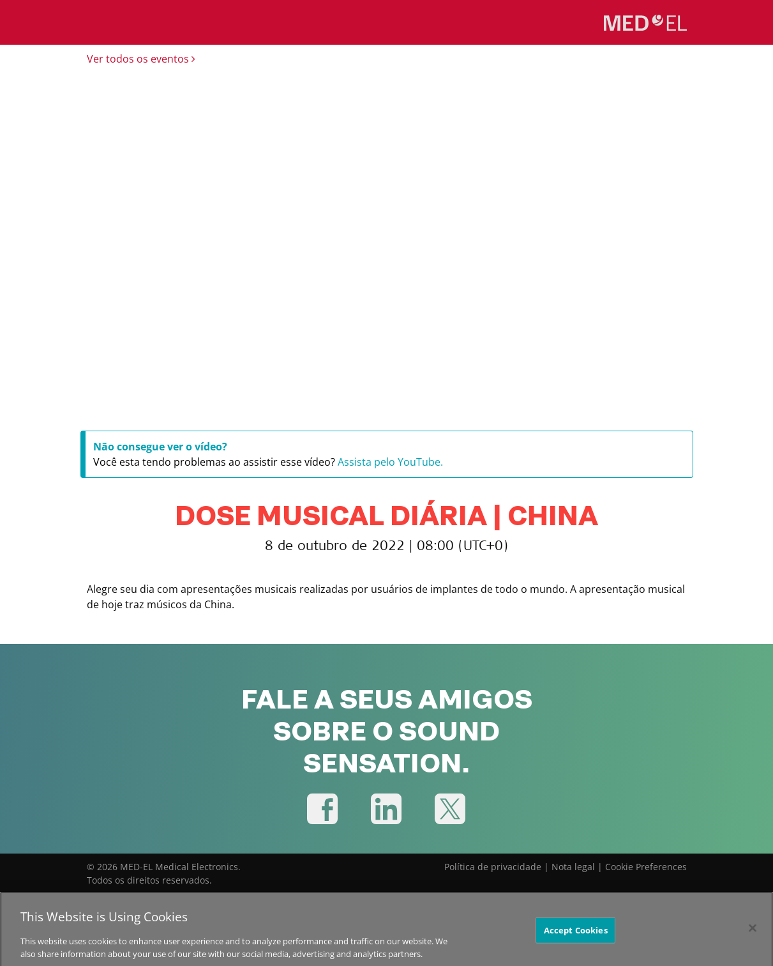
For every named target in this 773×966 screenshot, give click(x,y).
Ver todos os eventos (141, 59)
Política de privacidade (492, 867)
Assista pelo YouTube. (390, 462)
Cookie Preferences (646, 867)
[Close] (753, 932)
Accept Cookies (576, 934)
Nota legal (573, 867)
